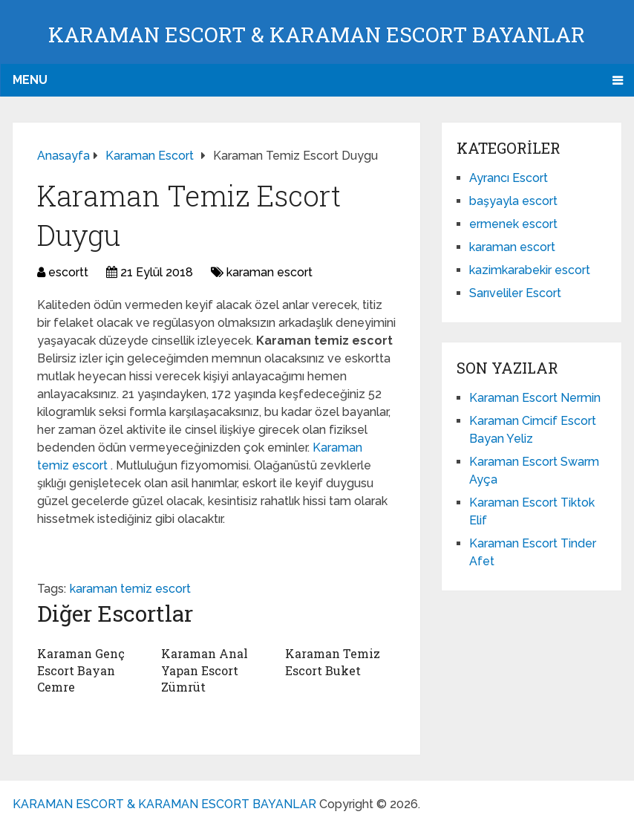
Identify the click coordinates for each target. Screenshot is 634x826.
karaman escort (269, 272)
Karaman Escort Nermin (535, 398)
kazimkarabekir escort (529, 270)
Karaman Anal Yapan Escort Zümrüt (204, 670)
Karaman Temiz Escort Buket (332, 661)
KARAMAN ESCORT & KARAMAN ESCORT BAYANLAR (316, 34)
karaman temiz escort (130, 589)
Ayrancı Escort (508, 178)
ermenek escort (513, 224)
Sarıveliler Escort (515, 293)
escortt (68, 272)
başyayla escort (513, 201)
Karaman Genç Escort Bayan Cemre (81, 670)
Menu (30, 80)
